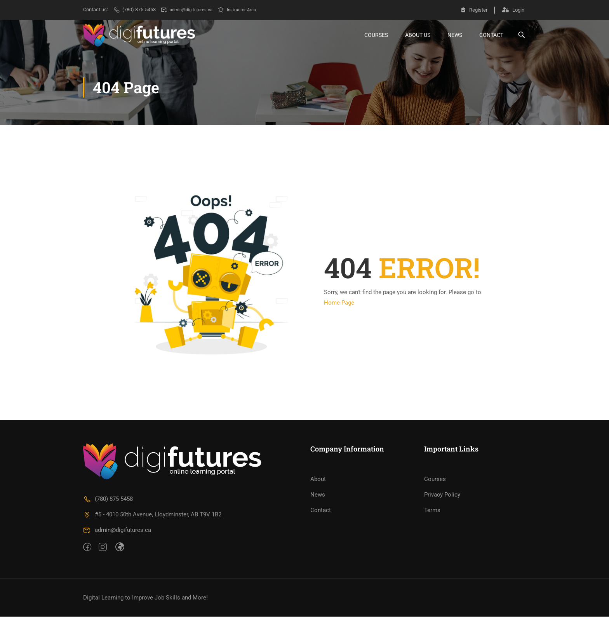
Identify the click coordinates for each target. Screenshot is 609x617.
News (454, 35)
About (318, 479)
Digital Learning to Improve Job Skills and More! (145, 597)
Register (473, 9)
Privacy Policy (442, 495)
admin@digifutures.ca (190, 9)
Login (513, 9)
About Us (417, 35)
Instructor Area (244, 9)
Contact (491, 35)
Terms (432, 510)
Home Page (339, 303)
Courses (376, 35)
